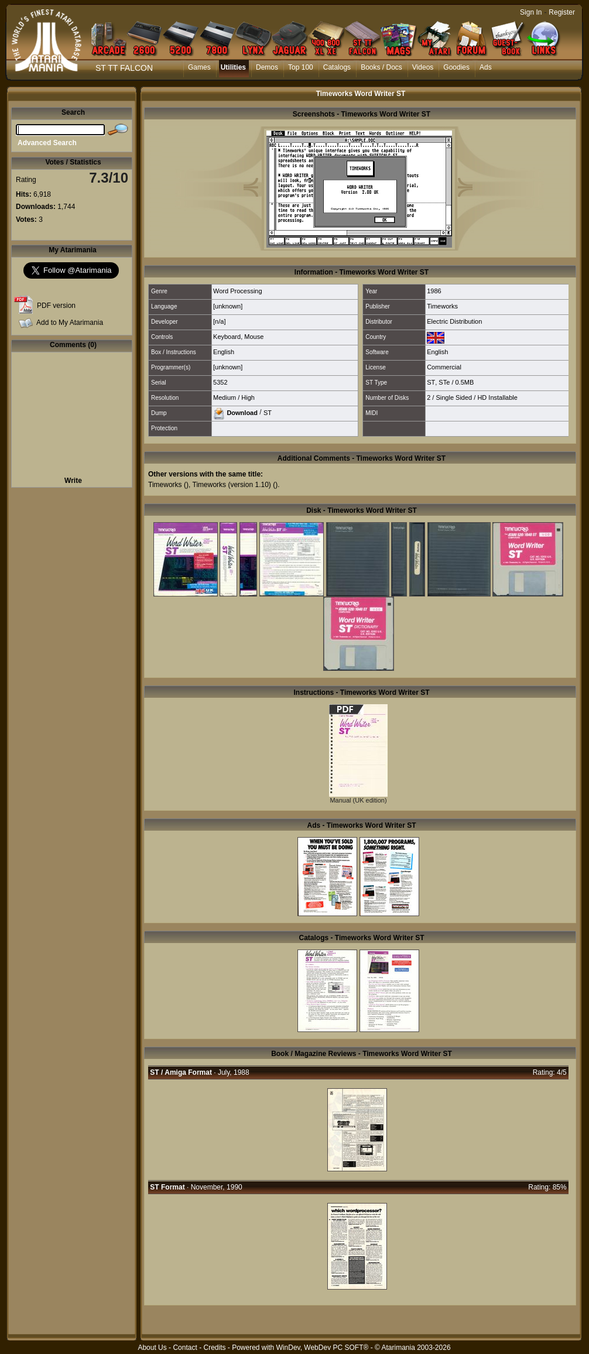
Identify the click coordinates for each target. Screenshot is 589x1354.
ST (431, 382)
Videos (422, 67)
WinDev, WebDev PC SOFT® (322, 1347)
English (223, 351)
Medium (224, 397)
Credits (214, 1347)
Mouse (253, 336)
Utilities (233, 67)
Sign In (531, 12)
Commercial (444, 367)
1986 (434, 290)
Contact (185, 1347)
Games (199, 67)
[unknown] (227, 306)
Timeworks (442, 306)
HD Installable (497, 397)
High (248, 397)
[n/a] (219, 321)
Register (562, 12)
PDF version (56, 305)
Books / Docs (381, 67)
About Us (152, 1347)
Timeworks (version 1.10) (232, 485)
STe (444, 382)
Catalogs (337, 67)
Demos (267, 67)
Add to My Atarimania (69, 322)
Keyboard (227, 336)
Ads (486, 67)
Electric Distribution (454, 321)
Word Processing (237, 290)
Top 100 (300, 67)
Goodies (456, 67)
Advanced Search (47, 143)
